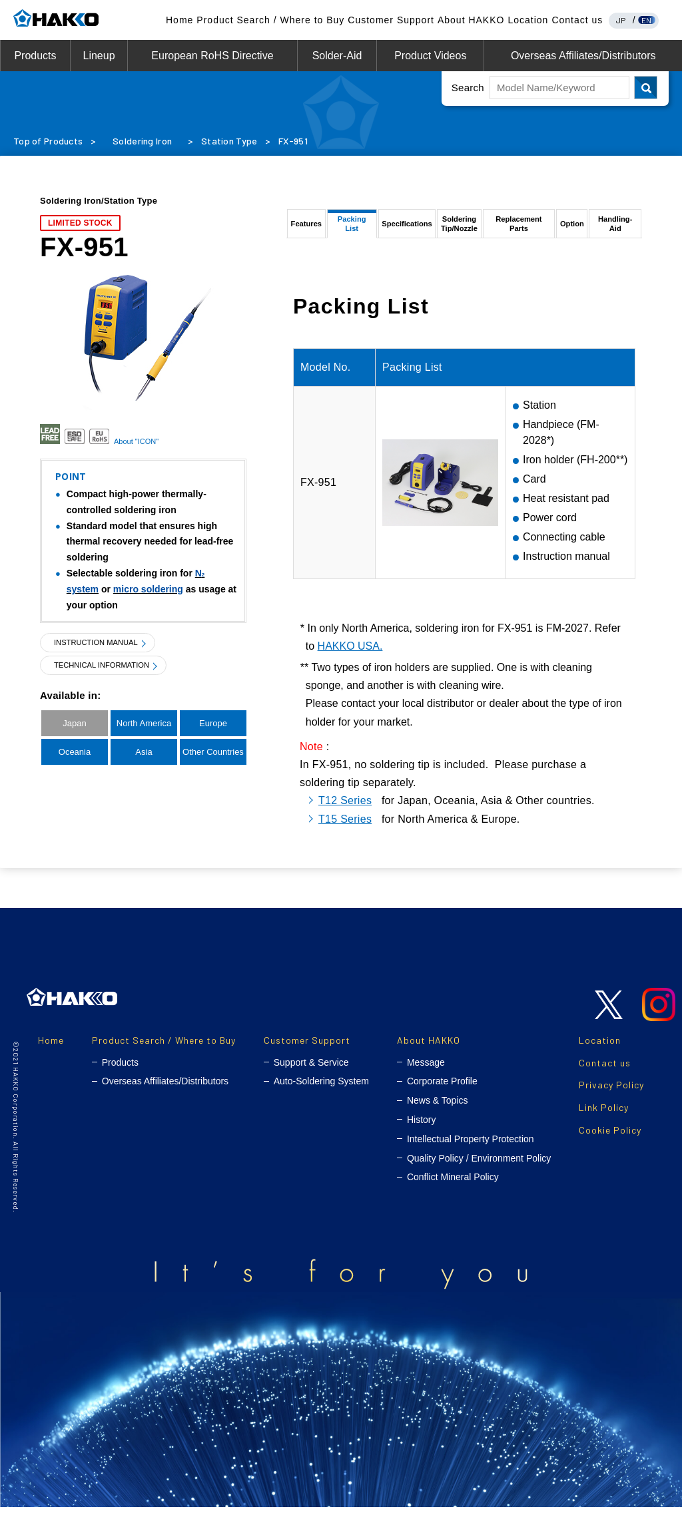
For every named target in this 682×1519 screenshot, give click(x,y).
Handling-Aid (615, 229)
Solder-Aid (337, 55)
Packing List (350, 229)
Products (35, 55)
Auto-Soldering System (321, 1093)
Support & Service (311, 1073)
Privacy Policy (611, 1096)
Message (426, 1073)
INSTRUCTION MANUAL (103, 643)
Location (528, 20)
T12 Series (345, 812)
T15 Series (345, 830)
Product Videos (430, 55)
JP (621, 20)
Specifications (406, 229)
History (421, 1131)
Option (573, 229)
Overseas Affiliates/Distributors (583, 55)
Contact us (577, 20)
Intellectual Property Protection (470, 1151)
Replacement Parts (520, 229)
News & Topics (437, 1112)
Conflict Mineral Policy (453, 1189)
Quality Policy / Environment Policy (479, 1169)
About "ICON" (136, 441)
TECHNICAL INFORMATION (109, 665)
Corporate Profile (442, 1093)
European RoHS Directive (212, 55)
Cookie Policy (610, 1142)
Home (179, 20)
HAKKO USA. (350, 658)
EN (646, 20)
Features (306, 229)
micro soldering (148, 589)
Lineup (99, 55)
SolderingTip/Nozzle (459, 229)
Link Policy (604, 1119)
